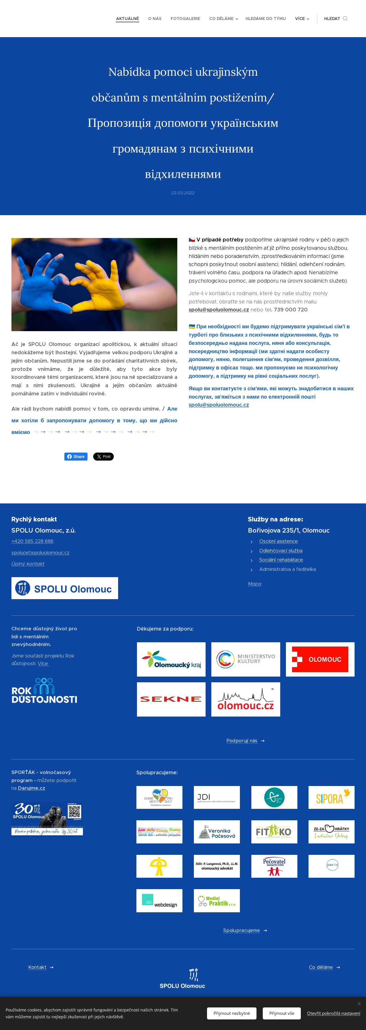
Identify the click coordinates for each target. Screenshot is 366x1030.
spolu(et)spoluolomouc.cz (40, 552)
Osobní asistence (278, 541)
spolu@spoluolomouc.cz (219, 310)
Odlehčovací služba (281, 550)
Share (76, 456)
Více (43, 664)
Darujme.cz (31, 788)
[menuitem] (129, 18)
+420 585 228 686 (32, 541)
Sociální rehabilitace (281, 560)
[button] (336, 18)
